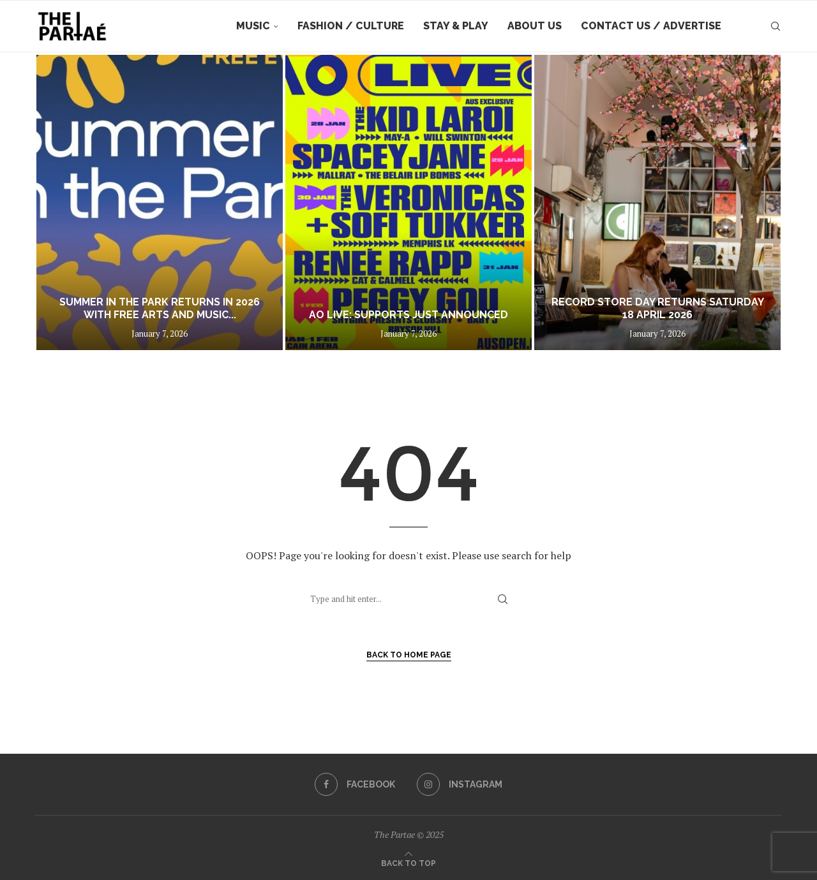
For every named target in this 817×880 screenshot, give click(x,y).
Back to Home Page (408, 654)
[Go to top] (408, 862)
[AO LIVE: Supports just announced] (408, 202)
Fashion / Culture (350, 26)
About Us (534, 26)
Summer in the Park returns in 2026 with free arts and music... (159, 308)
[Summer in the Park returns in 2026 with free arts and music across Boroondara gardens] (159, 202)
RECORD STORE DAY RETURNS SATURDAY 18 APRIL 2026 (657, 308)
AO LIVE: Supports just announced (408, 315)
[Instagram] (459, 784)
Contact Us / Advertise (651, 26)
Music (253, 26)
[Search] (775, 26)
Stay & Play (455, 26)
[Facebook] (355, 784)
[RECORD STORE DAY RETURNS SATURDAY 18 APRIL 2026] (657, 202)
